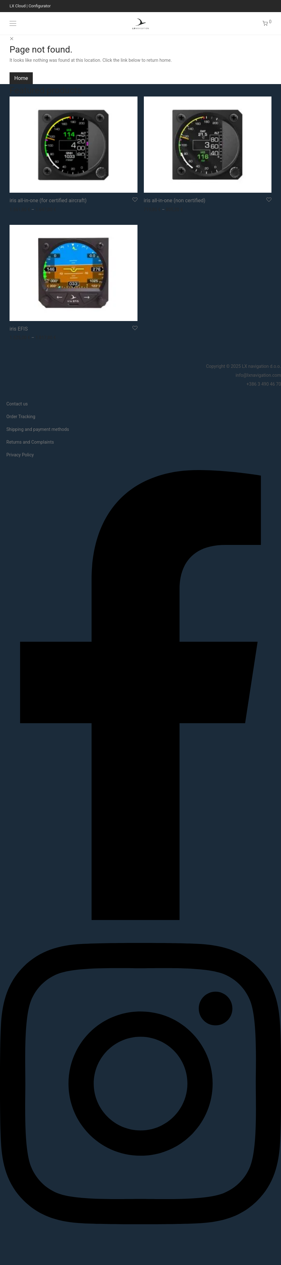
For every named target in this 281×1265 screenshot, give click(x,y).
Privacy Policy (20, 454)
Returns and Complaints (30, 442)
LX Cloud (17, 6)
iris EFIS (19, 329)
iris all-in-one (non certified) (175, 200)
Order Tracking (20, 416)
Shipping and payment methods (37, 429)
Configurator (40, 6)
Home (21, 78)
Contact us (17, 403)
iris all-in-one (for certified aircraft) (48, 200)
